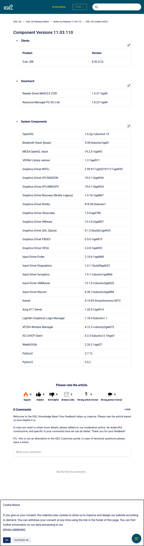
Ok (6, 540)
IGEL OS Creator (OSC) (97, 21)
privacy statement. (14, 529)
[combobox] (117, 7)
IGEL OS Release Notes (37, 21)
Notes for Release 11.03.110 (67, 21)
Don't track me (21, 540)
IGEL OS (17, 21)
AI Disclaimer (59, 7)
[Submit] (96, 7)
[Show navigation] (136, 538)
